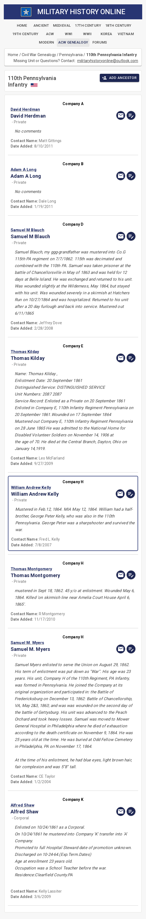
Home (13, 55)
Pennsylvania (71, 55)
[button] (54, 109)
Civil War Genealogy (39, 55)
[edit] (131, 115)
